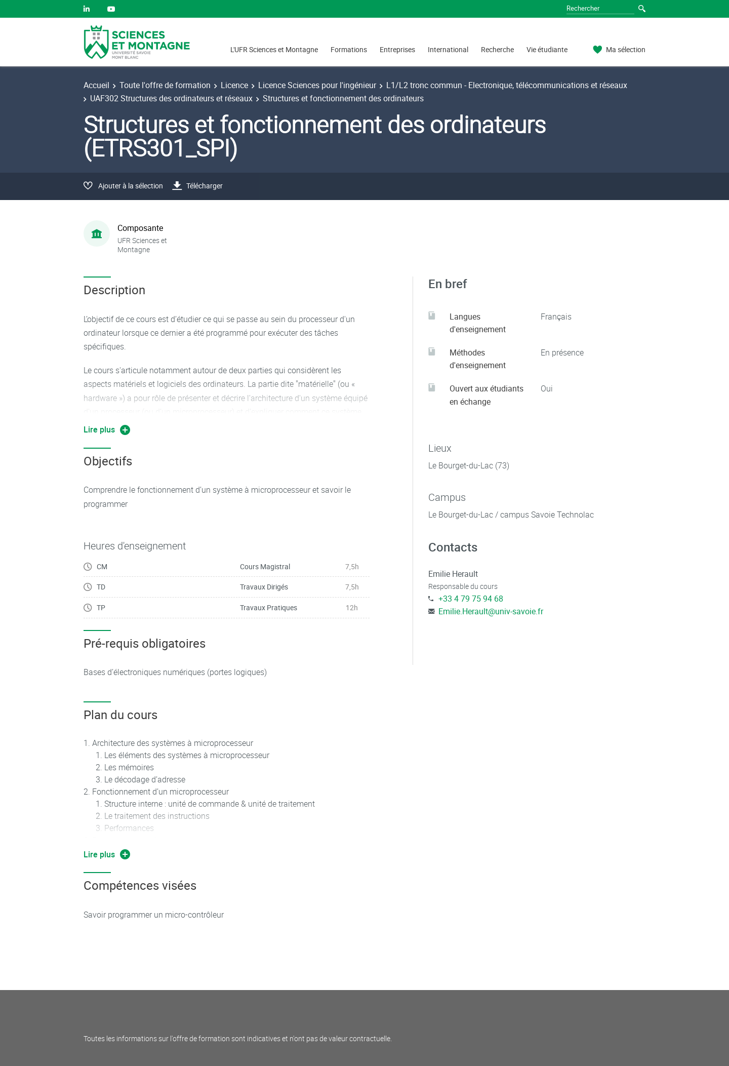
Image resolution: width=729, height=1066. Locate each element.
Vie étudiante (547, 49)
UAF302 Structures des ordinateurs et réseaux (171, 98)
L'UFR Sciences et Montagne (274, 49)
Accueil (96, 85)
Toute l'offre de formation (165, 85)
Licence (234, 85)
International (448, 49)
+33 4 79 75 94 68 (470, 598)
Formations (349, 49)
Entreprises (397, 49)
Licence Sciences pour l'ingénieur (317, 85)
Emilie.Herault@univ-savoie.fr (490, 611)
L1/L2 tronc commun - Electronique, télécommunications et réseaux (506, 85)
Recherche (497, 49)
